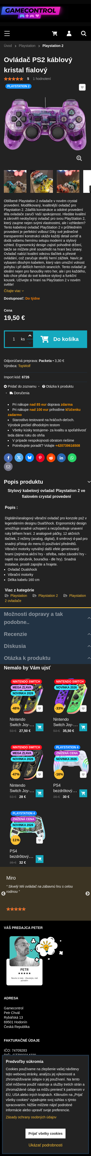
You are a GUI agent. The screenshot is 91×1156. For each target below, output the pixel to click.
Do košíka (66, 339)
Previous (3, 893)
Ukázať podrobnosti (45, 1145)
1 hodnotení (42, 79)
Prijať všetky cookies (45, 1133)
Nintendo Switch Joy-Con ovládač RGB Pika (23, 719)
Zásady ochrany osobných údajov (31, 1117)
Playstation (19, 596)
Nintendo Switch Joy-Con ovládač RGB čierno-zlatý (23, 786)
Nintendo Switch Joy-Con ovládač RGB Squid (66, 719)
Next (87, 893)
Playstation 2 (48, 596)
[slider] (13, 79)
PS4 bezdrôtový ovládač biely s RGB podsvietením (68, 786)
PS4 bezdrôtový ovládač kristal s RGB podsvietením (24, 852)
